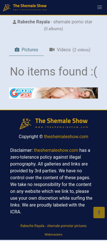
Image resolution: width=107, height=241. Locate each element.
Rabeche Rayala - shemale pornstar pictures (53, 226)
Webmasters (53, 234)
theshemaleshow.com (66, 136)
